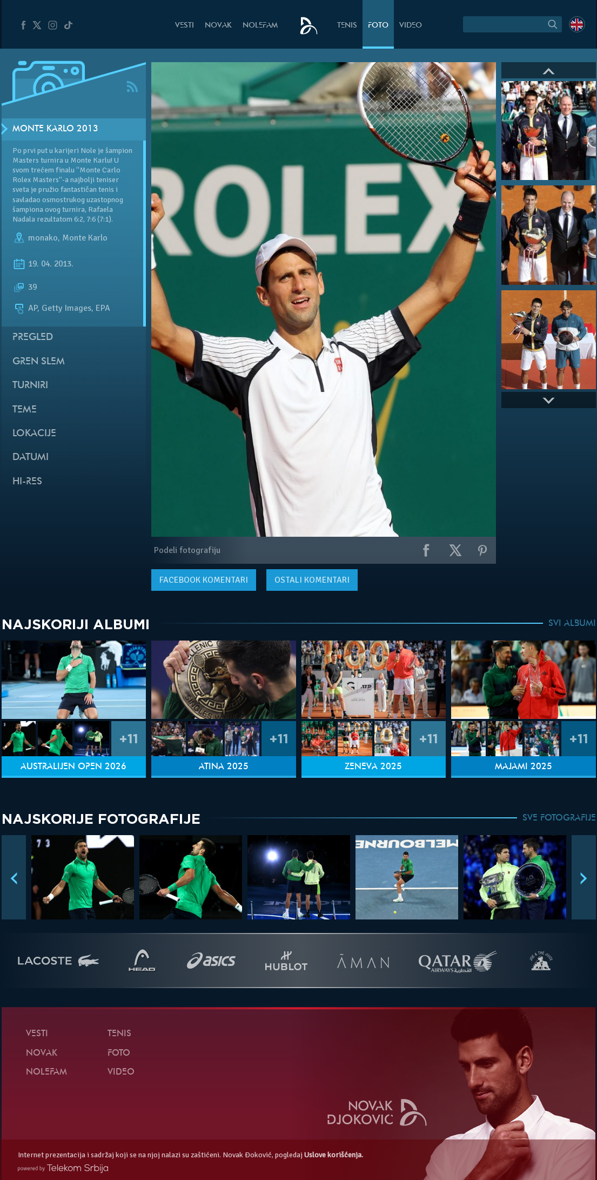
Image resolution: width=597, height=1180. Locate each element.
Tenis (347, 26)
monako (43, 237)
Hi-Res (27, 482)
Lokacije (34, 434)
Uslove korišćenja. (333, 1154)
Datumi (30, 457)
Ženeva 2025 (373, 767)
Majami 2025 (523, 767)
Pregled (32, 337)
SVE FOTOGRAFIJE (559, 818)
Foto (378, 26)
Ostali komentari (312, 580)
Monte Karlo (85, 237)
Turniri (30, 386)
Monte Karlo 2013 (55, 129)
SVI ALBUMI (572, 623)
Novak (218, 26)
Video (410, 26)
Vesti (184, 26)
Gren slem (38, 362)
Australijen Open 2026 (73, 767)
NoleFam (260, 26)
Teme (24, 410)
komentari (203, 580)
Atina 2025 (224, 767)
